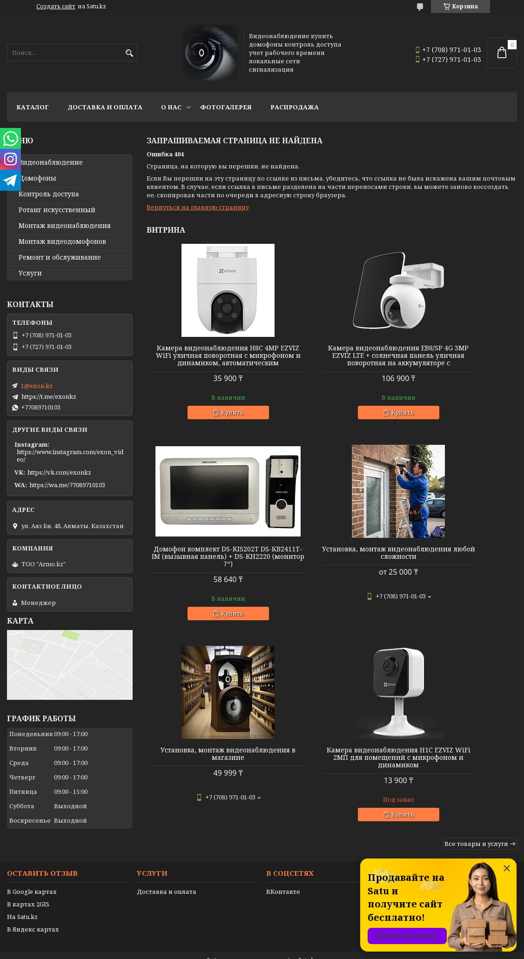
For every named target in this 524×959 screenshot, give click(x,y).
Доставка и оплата (104, 107)
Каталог (32, 107)
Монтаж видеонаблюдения (65, 225)
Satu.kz (308, 942)
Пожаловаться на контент (286, 950)
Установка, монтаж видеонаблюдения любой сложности (205, 564)
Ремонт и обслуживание (60, 257)
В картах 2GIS (28, 885)
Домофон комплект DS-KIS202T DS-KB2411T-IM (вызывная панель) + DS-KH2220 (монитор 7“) (458, 359)
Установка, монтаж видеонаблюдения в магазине (331, 560)
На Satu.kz (22, 898)
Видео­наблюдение (51, 162)
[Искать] (129, 53)
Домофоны (37, 178)
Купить (210, 420)
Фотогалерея (226, 107)
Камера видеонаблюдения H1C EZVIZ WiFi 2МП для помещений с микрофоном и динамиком (458, 568)
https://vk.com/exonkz (59, 472)
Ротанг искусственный (57, 210)
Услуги (30, 273)
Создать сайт (55, 6)
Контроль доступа (49, 194)
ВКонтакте (283, 873)
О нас (171, 107)
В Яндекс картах (33, 910)
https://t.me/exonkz (48, 396)
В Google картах (32, 873)
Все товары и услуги (476, 657)
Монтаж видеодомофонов (62, 241)
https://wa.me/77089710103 (67, 485)
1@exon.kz (37, 385)
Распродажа (294, 107)
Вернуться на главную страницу (198, 207)
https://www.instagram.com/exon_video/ (70, 455)
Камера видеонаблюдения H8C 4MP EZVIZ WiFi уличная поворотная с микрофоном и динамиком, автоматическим (206, 359)
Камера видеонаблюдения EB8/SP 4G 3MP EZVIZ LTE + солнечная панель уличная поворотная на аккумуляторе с (331, 359)
